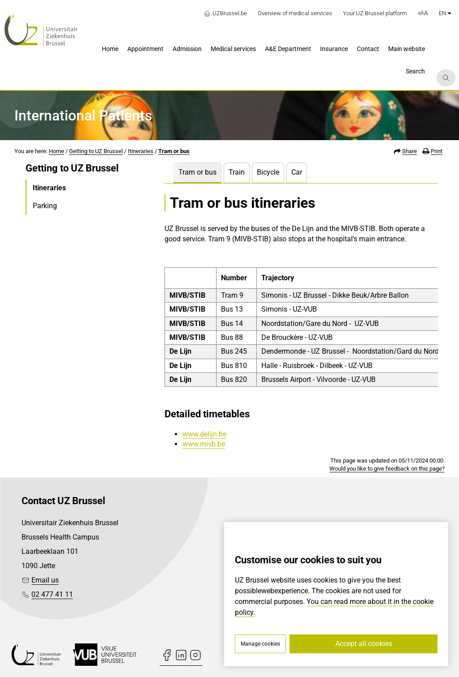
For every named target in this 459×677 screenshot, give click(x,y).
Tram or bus (174, 151)
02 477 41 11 (52, 594)
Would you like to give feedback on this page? (387, 468)
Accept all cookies (363, 643)
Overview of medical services (295, 13)
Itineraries (140, 151)
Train (237, 172)
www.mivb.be (203, 444)
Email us (45, 580)
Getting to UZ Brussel (96, 151)
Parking (45, 205)
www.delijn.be (204, 434)
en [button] (445, 13)
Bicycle (268, 172)
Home (56, 151)
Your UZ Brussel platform (375, 13)
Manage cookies (260, 644)
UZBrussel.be (225, 13)
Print (436, 151)
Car (296, 172)
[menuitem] (110, 50)
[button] (423, 13)
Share (409, 151)
